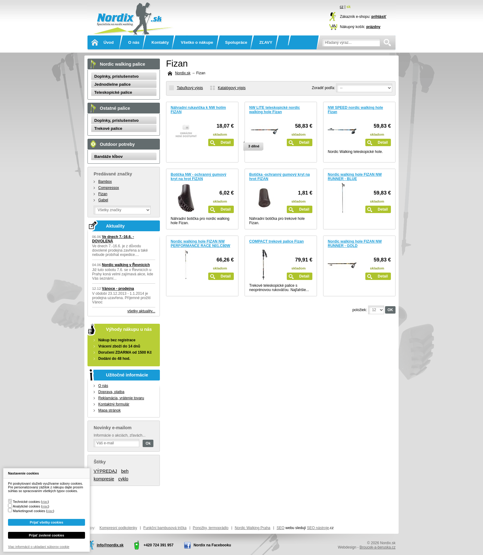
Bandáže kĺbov (108, 156)
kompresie (104, 478)
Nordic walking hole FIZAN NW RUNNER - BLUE (355, 176)
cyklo (123, 478)
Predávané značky (113, 173)
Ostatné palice (115, 108)
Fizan (102, 194)
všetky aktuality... (141, 311)
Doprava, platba (111, 392)
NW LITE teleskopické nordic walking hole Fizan (274, 109)
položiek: (359, 310)
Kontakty (160, 42)
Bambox (105, 181)
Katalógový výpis (232, 88)
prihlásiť (378, 16)
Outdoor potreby (117, 144)
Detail (226, 142)
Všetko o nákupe (197, 42)
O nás (134, 42)
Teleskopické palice (113, 92)
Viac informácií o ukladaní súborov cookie (38, 547)
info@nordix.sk (110, 545)
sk (349, 7)
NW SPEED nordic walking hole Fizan (355, 109)
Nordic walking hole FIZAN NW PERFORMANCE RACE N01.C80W (200, 243)
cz (341, 7)
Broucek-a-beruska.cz (377, 547)
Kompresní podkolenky (118, 528)
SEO (280, 528)
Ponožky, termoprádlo (211, 528)
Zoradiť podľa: (323, 88)
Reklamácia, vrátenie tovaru (121, 398)
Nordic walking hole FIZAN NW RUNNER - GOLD (355, 243)
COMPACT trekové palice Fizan (276, 241)
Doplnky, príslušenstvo (116, 76)
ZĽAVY (265, 42)
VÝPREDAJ (105, 471)
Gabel (103, 200)
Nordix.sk (132, 10)
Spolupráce (236, 42)
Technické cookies (26, 502)
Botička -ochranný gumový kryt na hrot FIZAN (279, 176)
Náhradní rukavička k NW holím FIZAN (198, 109)
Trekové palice (108, 128)
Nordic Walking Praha (252, 528)
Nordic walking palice (122, 64)
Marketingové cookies (29, 511)
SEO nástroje (318, 528)
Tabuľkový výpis (190, 88)
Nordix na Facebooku (212, 545)
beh (124, 471)
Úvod (109, 42)
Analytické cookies (26, 506)
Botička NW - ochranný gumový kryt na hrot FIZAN (198, 176)
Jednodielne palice (112, 84)
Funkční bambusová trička (164, 528)
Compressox (108, 188)
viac (45, 502)
